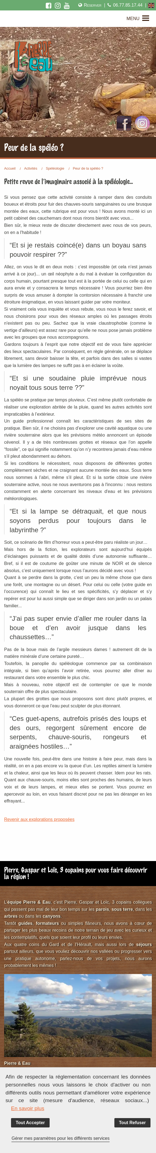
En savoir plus (27, 1108)
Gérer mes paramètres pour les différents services (60, 1138)
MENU (133, 18)
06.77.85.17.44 (124, 5)
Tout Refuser (132, 1122)
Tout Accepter (30, 1122)
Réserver (89, 5)
